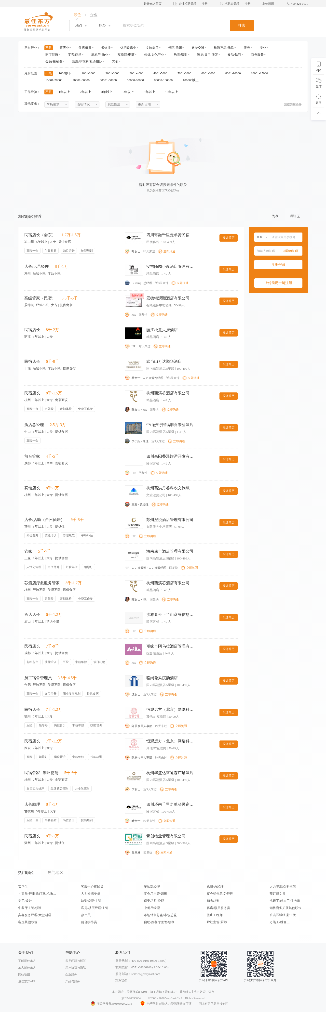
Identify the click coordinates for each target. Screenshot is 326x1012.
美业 (263, 48)
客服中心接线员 (92, 886)
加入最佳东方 (27, 967)
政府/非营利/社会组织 (87, 61)
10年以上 (173, 92)
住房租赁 (85, 48)
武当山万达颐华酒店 (164, 361)
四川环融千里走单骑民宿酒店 (170, 235)
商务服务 (257, 54)
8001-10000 (234, 73)
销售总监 (213, 901)
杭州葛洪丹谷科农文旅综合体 (170, 488)
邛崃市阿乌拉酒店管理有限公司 (170, 646)
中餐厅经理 (152, 908)
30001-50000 (110, 80)
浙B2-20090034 (131, 998)
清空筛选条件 (293, 104)
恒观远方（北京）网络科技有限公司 (170, 709)
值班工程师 (215, 915)
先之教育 (200, 992)
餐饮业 (106, 48)
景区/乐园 (175, 48)
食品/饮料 (234, 54)
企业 (93, 15)
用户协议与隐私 (75, 967)
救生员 (86, 915)
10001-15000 (261, 73)
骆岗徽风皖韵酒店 (162, 678)
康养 (247, 48)
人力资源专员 (90, 893)
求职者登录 (232, 3)
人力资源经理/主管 (283, 886)
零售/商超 (75, 54)
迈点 (211, 992)
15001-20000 (55, 80)
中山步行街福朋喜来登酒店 (169, 425)
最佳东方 (171, 992)
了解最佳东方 (27, 960)
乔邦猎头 (185, 992)
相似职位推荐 (30, 216)
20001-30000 (83, 80)
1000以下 (67, 73)
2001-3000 (114, 73)
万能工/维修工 (280, 922)
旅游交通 (197, 48)
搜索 (241, 25)
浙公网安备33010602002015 (111, 1003)
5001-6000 (186, 73)
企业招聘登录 (187, 3)
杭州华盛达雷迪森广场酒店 (169, 773)
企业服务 (71, 974)
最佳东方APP (26, 981)
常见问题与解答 (75, 960)
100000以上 (192, 80)
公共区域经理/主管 (283, 915)
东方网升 (118, 992)
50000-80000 (137, 80)
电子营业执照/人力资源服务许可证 (165, 1003)
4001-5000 (162, 73)
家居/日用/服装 (207, 54)
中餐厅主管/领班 (29, 908)
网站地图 (24, 974)
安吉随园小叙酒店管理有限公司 (170, 266)
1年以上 (66, 92)
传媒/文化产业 (154, 54)
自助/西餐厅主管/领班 (159, 922)
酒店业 (64, 48)
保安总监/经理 (154, 901)
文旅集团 (152, 48)
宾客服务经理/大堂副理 (34, 915)
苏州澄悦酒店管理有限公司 (169, 520)
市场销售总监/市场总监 (160, 915)
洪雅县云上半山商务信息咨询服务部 (170, 614)
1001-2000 (90, 73)
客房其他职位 (27, 922)
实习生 (23, 886)
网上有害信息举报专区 (213, 1003)
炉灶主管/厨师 (217, 922)
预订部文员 (277, 893)
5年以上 (129, 92)
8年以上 (151, 92)
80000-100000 (165, 80)
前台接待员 (89, 922)
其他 (115, 61)
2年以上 (87, 92)
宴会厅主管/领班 (155, 893)
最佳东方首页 (153, 3)
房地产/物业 (99, 54)
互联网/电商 (126, 54)
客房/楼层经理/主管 (94, 908)
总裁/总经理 (215, 886)
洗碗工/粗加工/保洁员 (285, 901)
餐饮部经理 (152, 886)
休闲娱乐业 (128, 48)
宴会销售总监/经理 (220, 893)
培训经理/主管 (91, 901)
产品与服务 (72, 981)
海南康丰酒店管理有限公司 (169, 551)
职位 (77, 15)
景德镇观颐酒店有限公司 (168, 298)
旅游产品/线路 (224, 48)
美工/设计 (25, 901)
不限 (48, 48)
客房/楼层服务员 (218, 908)
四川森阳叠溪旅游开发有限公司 (170, 456)
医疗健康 (51, 54)
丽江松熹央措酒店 (162, 330)
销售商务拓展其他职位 (285, 908)
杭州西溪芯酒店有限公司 (168, 393)
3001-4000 (138, 73)
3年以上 (108, 92)
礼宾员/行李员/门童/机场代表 (37, 893)
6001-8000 (209, 73)
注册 (204, 3)
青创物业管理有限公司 (166, 836)
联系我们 (121, 980)
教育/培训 (181, 54)
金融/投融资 (53, 61)
